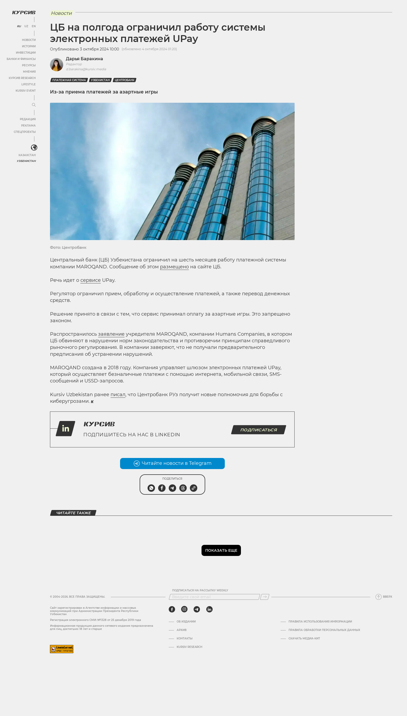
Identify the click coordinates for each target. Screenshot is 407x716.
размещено (174, 267)
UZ (26, 26)
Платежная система (69, 80)
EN (34, 26)
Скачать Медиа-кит (304, 638)
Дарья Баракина (84, 58)
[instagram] (184, 609)
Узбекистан (26, 161)
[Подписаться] (265, 597)
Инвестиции (26, 52)
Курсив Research (22, 78)
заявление (111, 334)
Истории (29, 46)
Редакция (28, 119)
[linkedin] (209, 609)
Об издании (186, 621)
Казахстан (27, 155)
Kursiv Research (189, 647)
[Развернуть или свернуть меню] (34, 105)
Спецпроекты (25, 132)
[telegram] (197, 609)
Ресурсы (29, 65)
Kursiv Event (26, 90)
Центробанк (124, 80)
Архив (181, 630)
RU (19, 26)
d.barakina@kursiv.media (86, 69)
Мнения (29, 71)
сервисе (90, 280)
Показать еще (221, 550)
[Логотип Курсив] (24, 12)
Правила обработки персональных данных (324, 630)
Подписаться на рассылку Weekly (200, 590)
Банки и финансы (21, 59)
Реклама (28, 125)
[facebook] (172, 609)
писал (118, 394)
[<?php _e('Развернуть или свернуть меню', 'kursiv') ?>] (34, 147)
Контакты (185, 638)
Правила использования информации (320, 621)
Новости (29, 40)
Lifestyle (28, 84)
